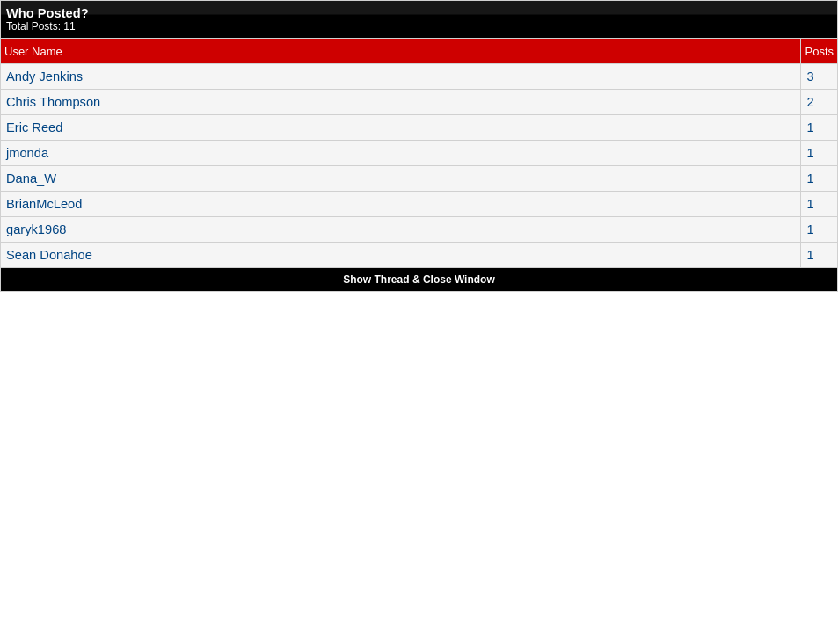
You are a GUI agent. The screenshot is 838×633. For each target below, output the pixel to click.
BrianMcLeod (44, 204)
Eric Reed (34, 127)
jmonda (27, 153)
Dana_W (31, 178)
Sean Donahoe (49, 255)
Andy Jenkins (44, 76)
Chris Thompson (53, 102)
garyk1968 (36, 229)
